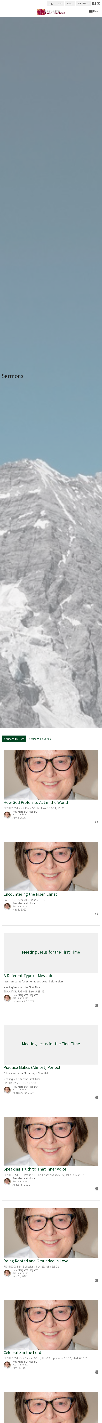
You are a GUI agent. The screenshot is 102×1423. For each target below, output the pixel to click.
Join (60, 3)
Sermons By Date (14, 739)
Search (70, 3)
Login (51, 3)
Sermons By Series (40, 739)
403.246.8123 (83, 3)
